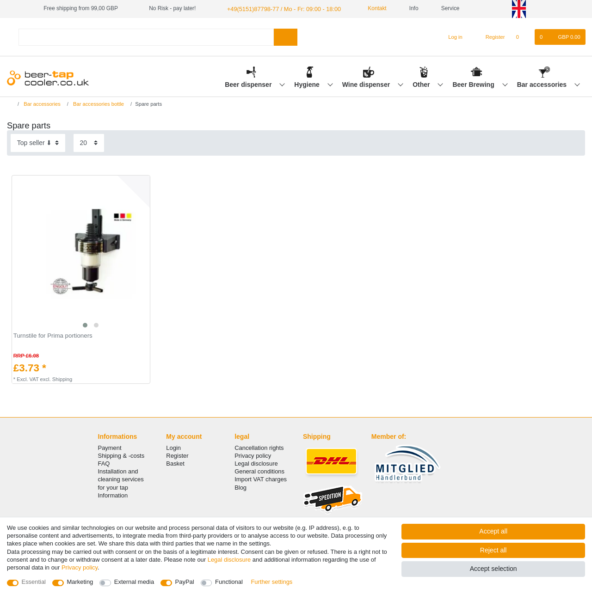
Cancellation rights (259, 447)
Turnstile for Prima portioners (52, 335)
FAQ (104, 463)
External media (134, 581)
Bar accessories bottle (98, 103)
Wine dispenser (367, 83)
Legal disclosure (256, 463)
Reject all (493, 550)
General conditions (259, 470)
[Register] (490, 36)
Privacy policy (252, 455)
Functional (229, 581)
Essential (34, 581)
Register (177, 455)
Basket (175, 463)
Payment (110, 447)
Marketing (80, 581)
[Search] (285, 36)
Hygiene (307, 83)
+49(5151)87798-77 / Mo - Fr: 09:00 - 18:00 (280, 8)
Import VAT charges (260, 478)
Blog (240, 486)
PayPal (184, 581)
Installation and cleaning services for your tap (121, 478)
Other (422, 83)
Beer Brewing (474, 83)
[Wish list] (522, 36)
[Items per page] (89, 142)
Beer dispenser (249, 83)
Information (113, 494)
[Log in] (451, 36)
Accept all (493, 531)
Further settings (271, 581)
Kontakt (368, 8)
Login (173, 447)
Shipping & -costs (121, 455)
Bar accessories (542, 83)
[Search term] (146, 36)
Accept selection (493, 568)
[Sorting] (38, 142)
